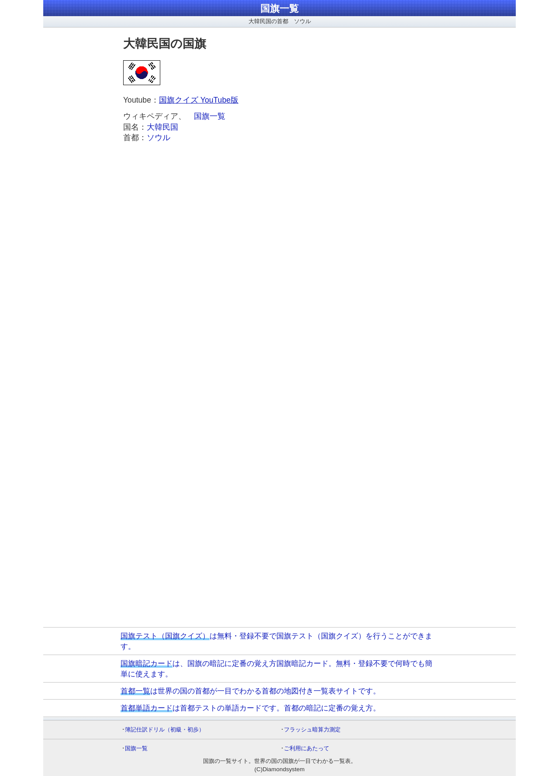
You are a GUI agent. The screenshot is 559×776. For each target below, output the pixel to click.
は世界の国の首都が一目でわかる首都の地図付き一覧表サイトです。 (250, 690)
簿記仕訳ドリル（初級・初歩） (164, 729)
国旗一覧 (279, 8)
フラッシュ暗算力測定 (312, 729)
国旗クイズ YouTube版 (198, 100)
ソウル (158, 137)
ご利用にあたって (306, 748)
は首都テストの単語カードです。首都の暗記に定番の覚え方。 (250, 708)
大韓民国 (162, 127)
